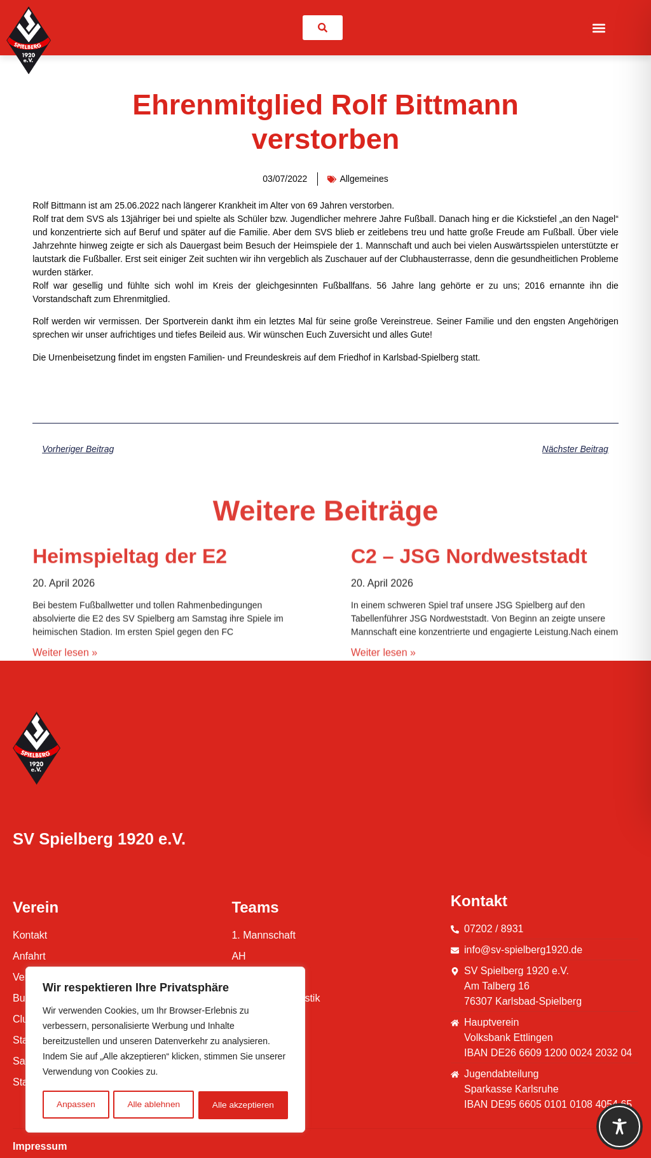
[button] (598, 27)
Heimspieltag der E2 (129, 644)
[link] (323, 27)
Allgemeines (363, 179)
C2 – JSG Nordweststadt (469, 644)
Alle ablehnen (154, 1105)
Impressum (40, 1146)
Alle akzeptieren (243, 1105)
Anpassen (75, 1105)
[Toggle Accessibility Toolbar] (619, 1126)
